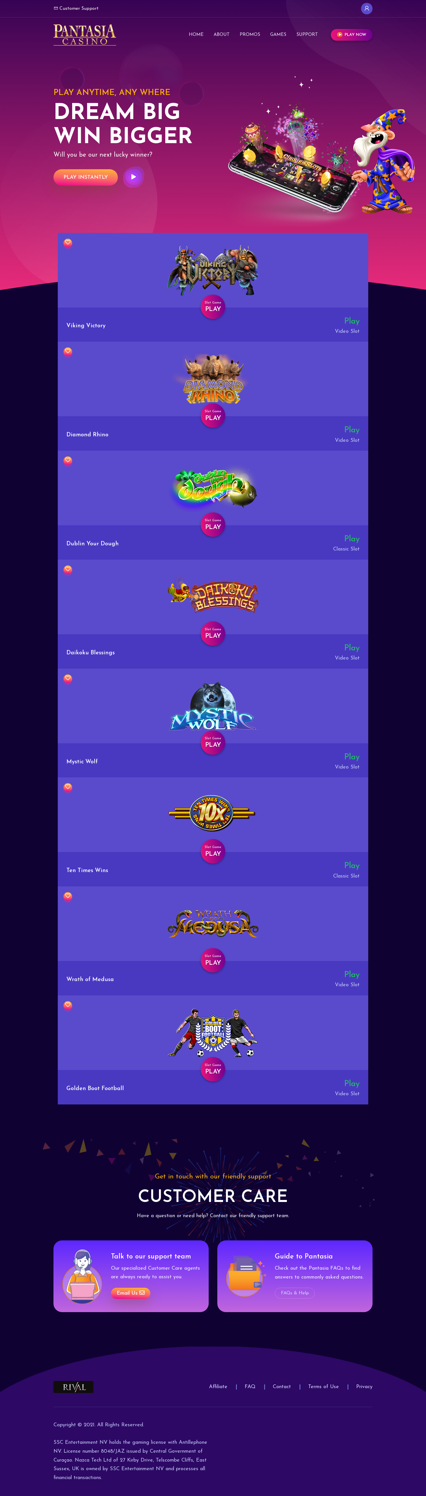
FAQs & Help (295, 1293)
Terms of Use (323, 1387)
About (222, 33)
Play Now (351, 33)
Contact (282, 1387)
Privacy (364, 1387)
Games (278, 33)
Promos (250, 33)
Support (307, 33)
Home (196, 33)
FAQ (250, 1387)
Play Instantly (86, 177)
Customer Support (76, 8)
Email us (131, 1293)
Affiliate (218, 1387)
